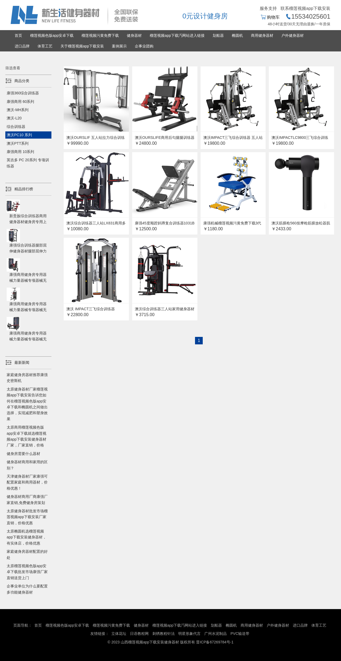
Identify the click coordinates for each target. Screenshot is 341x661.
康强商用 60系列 (20, 101)
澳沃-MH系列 (18, 110)
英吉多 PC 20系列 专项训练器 (28, 163)
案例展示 (119, 46)
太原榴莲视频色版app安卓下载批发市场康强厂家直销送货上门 (27, 572)
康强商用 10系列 (20, 152)
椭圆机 (237, 35)
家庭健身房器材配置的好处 (27, 554)
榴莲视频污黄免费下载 (100, 35)
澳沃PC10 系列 (19, 135)
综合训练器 (16, 126)
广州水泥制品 (215, 633)
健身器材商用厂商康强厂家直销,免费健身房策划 (27, 499)
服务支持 (268, 8)
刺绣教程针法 (163, 633)
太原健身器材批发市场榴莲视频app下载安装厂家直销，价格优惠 (27, 517)
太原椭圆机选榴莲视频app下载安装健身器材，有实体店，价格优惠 (26, 537)
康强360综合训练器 (23, 93)
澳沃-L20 (14, 118)
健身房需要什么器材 (23, 454)
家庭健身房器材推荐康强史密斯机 (27, 378)
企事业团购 (144, 46)
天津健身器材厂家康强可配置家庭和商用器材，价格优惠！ (27, 482)
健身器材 (134, 35)
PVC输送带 (239, 633)
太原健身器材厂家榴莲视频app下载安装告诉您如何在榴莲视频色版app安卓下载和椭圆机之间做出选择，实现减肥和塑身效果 (27, 404)
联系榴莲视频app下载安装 (305, 8)
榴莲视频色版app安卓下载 (52, 35)
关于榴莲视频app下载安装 (82, 46)
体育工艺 (45, 46)
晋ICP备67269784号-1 (214, 642)
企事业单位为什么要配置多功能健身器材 (27, 589)
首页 (18, 35)
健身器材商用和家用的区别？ (27, 465)
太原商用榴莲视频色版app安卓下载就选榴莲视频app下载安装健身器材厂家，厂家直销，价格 (26, 436)
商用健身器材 (262, 35)
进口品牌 (22, 46)
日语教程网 (140, 633)
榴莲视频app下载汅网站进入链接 (177, 35)
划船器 (218, 35)
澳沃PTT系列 (18, 143)
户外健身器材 (292, 35)
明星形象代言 (189, 633)
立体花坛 (118, 633)
